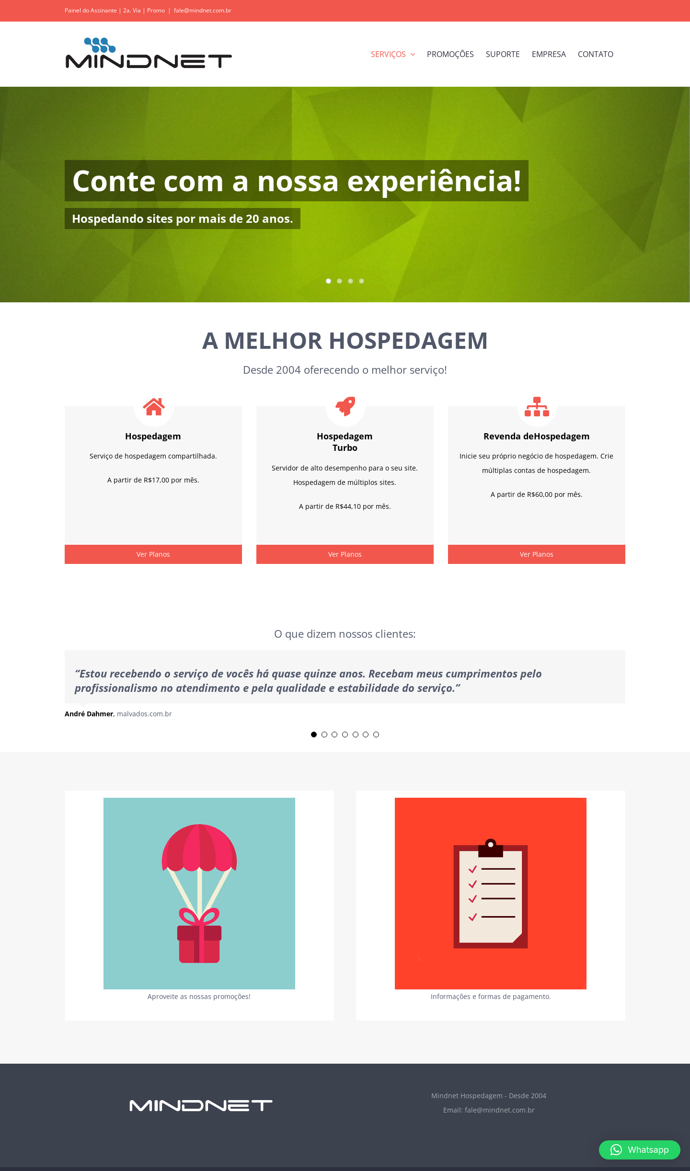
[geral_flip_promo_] (199, 800)
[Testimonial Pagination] (314, 734)
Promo (156, 10)
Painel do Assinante (91, 10)
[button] (639, 1150)
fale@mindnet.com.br (202, 10)
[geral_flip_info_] (490, 800)
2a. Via (132, 10)
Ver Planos (153, 554)
